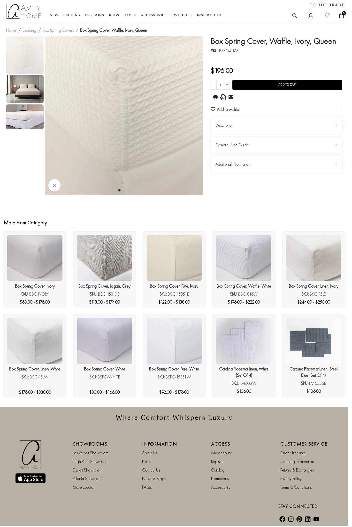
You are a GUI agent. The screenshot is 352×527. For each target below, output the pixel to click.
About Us (149, 453)
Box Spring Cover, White (104, 369)
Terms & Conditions (296, 487)
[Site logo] (24, 11)
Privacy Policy (291, 478)
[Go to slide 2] (124, 190)
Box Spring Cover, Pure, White (174, 369)
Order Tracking (292, 453)
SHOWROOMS (90, 444)
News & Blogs (154, 478)
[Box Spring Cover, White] (104, 341)
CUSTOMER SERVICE (303, 444)
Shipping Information (297, 461)
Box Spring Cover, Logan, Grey (104, 286)
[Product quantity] (220, 85)
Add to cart (287, 85)
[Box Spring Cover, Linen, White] (34, 341)
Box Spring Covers (58, 30)
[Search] (294, 15)
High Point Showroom (90, 461)
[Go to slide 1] (119, 190)
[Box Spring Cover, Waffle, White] (243, 258)
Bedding (29, 30)
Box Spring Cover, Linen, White (34, 369)
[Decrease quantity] (214, 85)
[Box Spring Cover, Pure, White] (174, 341)
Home (11, 30)
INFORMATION (159, 444)
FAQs (147, 487)
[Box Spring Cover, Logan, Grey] (104, 258)
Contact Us (151, 470)
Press (146, 461)
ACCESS (220, 444)
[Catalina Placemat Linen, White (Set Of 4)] (243, 341)
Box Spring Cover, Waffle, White (244, 286)
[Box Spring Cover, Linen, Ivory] (313, 258)
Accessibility (220, 487)
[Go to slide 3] (129, 190)
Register (217, 461)
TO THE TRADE (327, 5)
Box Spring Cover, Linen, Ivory (313, 286)
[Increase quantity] (227, 85)
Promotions (220, 478)
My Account (221, 453)
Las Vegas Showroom (90, 453)
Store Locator (84, 487)
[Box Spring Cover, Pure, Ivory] (174, 258)
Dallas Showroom (87, 470)
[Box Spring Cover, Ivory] (34, 258)
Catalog (218, 470)
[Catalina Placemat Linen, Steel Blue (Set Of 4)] (313, 341)
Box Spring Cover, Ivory (35, 286)
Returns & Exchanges (297, 470)
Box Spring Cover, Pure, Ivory (174, 286)
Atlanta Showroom (88, 478)
